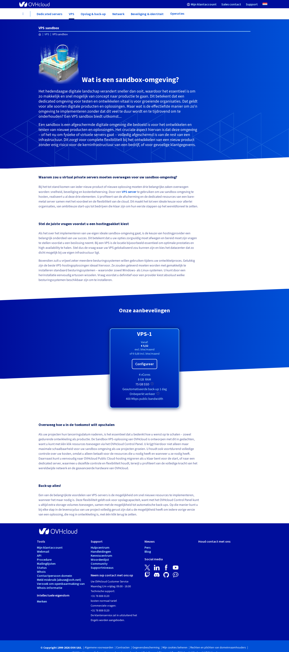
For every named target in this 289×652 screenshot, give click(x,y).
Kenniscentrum (101, 555)
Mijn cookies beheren (174, 648)
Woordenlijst (100, 559)
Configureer (144, 364)
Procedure (44, 559)
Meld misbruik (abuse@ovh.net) (59, 580)
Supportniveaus (102, 568)
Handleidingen (101, 551)
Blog (147, 551)
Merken (42, 601)
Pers (147, 547)
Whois (41, 572)
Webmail (43, 551)
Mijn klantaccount (50, 547)
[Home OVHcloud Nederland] (40, 34)
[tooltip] (152, 383)
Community (99, 564)
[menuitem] (202, 4)
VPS (47, 34)
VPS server (129, 192)
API (39, 555)
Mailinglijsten (46, 564)
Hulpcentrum (100, 547)
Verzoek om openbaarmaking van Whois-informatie (61, 586)
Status (42, 568)
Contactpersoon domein (54, 576)
